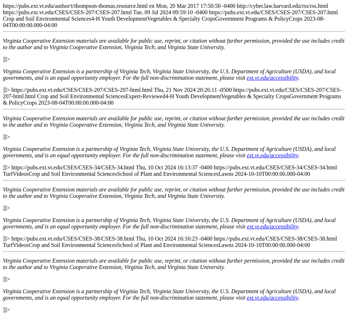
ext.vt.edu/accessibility (272, 78)
